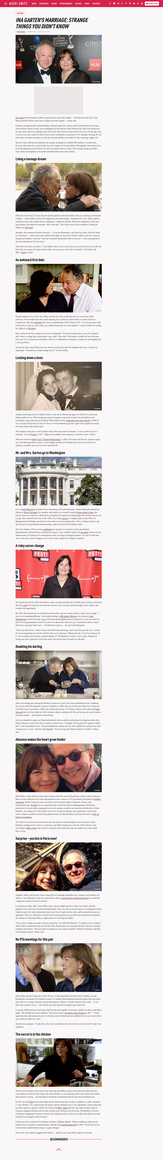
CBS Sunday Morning (68, 616)
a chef (24, 605)
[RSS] (142, 4)
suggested (38, 322)
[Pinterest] (126, 4)
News (34, 3)
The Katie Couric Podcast (74, 1013)
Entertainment (66, 3)
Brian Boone (21, 31)
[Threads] (138, 4)
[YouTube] (114, 4)
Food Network (27, 509)
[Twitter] (122, 4)
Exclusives (43, 3)
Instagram (97, 408)
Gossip (54, 3)
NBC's (31, 828)
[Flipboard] (130, 4)
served (64, 518)
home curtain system (85, 512)
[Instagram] (118, 4)
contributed (47, 529)
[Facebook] (110, 4)
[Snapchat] (134, 4)
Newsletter (152, 3)
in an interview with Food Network (75, 898)
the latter (84, 532)
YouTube (98, 209)
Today (23, 252)
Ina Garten (20, 118)
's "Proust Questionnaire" (46, 439)
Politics (78, 3)
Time (31, 1102)
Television (20, 13)
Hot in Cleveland (30, 512)
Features (96, 3)
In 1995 (34, 805)
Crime (87, 3)
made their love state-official (77, 420)
